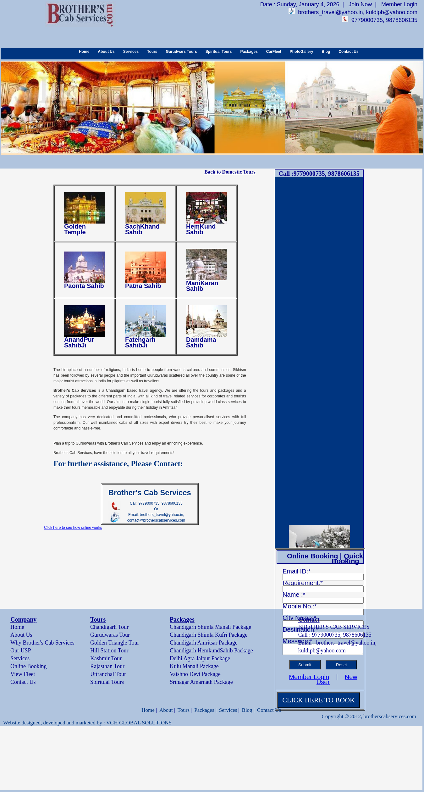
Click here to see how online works (73, 527)
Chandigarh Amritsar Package (204, 643)
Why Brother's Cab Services (42, 643)
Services (131, 51)
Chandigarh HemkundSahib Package (211, 650)
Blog (326, 51)
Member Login (399, 4)
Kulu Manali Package (194, 666)
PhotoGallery (301, 51)
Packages (248, 51)
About (166, 710)
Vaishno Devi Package (195, 674)
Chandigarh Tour (109, 627)
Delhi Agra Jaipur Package (200, 658)
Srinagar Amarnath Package (201, 682)
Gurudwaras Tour (110, 635)
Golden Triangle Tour (114, 643)
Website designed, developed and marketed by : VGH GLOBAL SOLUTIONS (87, 723)
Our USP (20, 650)
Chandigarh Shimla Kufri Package (208, 635)
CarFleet (273, 51)
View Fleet (22, 674)
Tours (152, 51)
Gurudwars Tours (181, 51)
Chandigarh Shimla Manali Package (210, 627)
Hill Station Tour (109, 650)
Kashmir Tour (106, 658)
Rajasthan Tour (107, 666)
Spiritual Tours (219, 51)
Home (84, 51)
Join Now (360, 4)
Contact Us (348, 51)
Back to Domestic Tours (229, 171)
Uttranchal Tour (108, 674)
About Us (106, 51)
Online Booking (28, 666)
